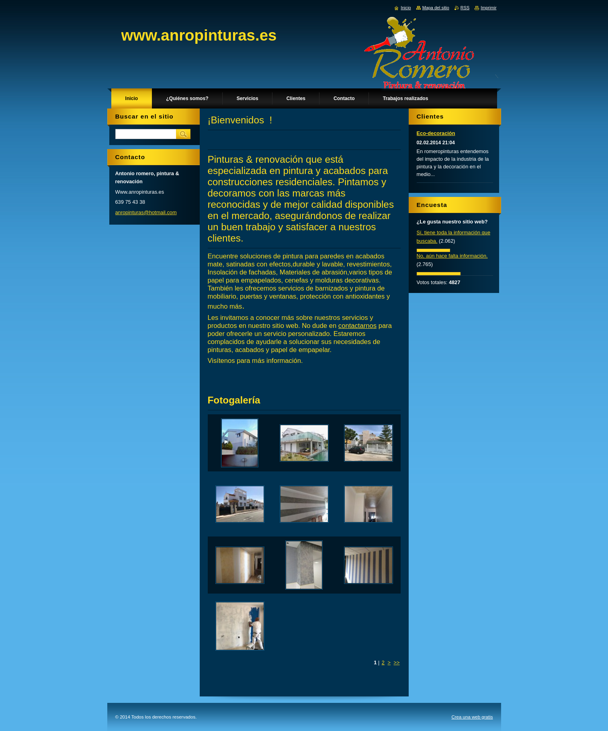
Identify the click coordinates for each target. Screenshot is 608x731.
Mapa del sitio (435, 7)
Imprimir (488, 7)
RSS (465, 7)
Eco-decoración (436, 133)
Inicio (406, 7)
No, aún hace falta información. (452, 256)
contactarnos (357, 326)
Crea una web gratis (472, 717)
